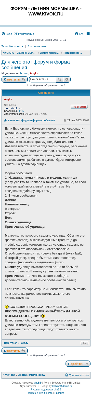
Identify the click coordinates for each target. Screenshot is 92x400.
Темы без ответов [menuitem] (12, 46)
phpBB (37, 382)
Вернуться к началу (16, 343)
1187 (21, 111)
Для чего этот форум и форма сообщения (35, 64)
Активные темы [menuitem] (37, 46)
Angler (34, 73)
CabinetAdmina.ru (62, 386)
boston (24, 73)
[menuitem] (6, 34)
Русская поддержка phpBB (46, 389)
